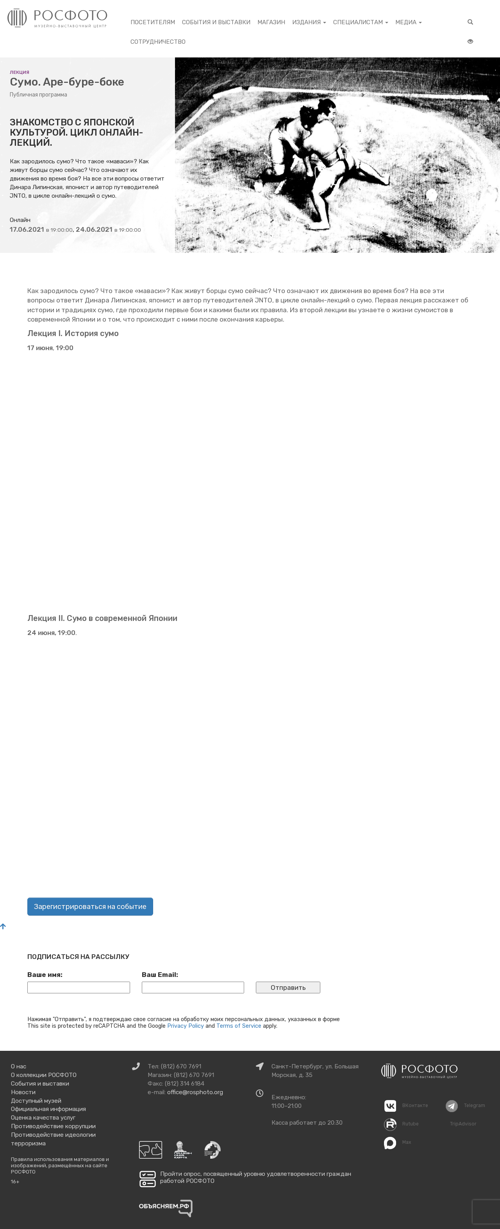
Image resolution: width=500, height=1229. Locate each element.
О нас (18, 1066)
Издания (309, 22)
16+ (15, 1181)
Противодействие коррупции (53, 1126)
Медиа (408, 22)
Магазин (271, 22)
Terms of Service (238, 1025)
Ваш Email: (160, 975)
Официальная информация (48, 1109)
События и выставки (216, 22)
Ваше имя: (44, 975)
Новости (23, 1092)
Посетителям (152, 22)
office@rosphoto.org (195, 1092)
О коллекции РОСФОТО (44, 1075)
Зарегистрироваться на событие (90, 906)
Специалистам (360, 22)
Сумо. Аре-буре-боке (67, 81)
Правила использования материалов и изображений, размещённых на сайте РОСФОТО (60, 1165)
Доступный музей (36, 1100)
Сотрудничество (158, 41)
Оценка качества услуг (43, 1117)
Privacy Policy (185, 1025)
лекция (19, 72)
